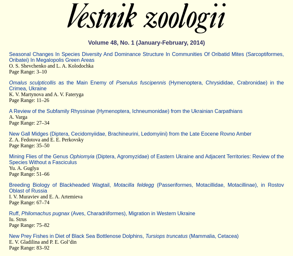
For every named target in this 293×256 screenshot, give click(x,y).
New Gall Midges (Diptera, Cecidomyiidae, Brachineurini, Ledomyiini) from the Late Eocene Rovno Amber (130, 134)
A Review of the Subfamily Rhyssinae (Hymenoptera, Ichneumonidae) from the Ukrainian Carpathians (125, 111)
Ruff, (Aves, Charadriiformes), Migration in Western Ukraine (102, 213)
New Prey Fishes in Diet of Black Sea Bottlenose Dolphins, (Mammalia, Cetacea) (124, 236)
